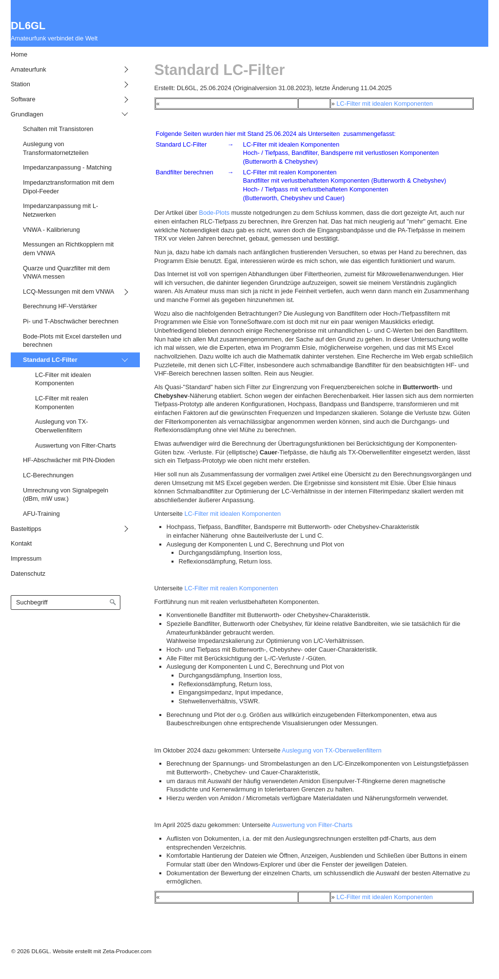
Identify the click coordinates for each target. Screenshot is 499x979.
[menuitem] (68, 54)
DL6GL (28, 25)
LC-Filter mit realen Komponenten (231, 588)
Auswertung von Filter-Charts (311, 824)
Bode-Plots (214, 212)
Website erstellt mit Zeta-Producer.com (102, 951)
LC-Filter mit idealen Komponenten (384, 103)
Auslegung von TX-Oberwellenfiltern (332, 750)
